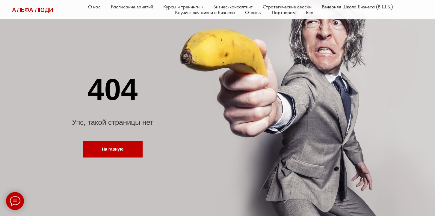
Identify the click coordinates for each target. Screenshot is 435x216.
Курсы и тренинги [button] (181, 7)
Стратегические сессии (287, 7)
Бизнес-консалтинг (233, 7)
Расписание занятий (132, 7)
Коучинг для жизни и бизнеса (205, 12)
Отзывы (253, 12)
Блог (310, 12)
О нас (94, 7)
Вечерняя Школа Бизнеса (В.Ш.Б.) (357, 7)
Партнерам (284, 12)
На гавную (112, 149)
